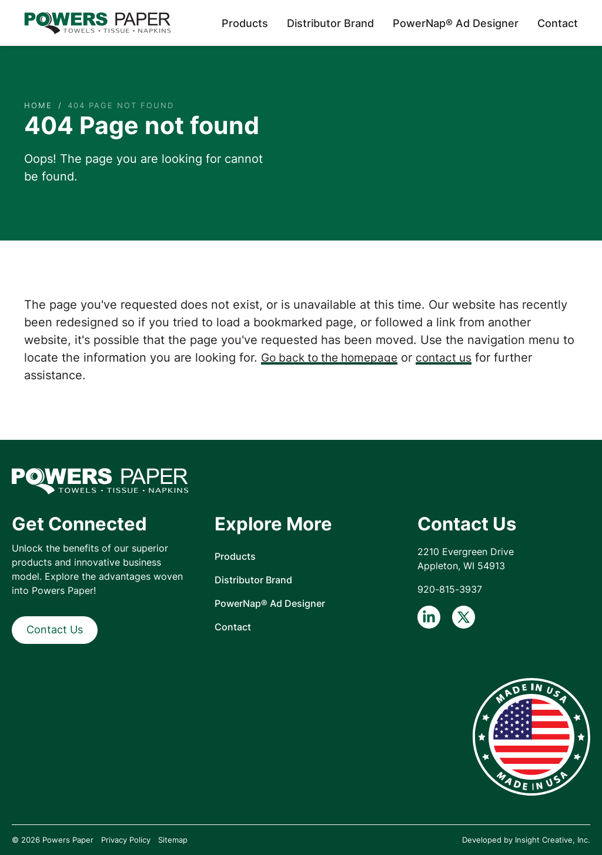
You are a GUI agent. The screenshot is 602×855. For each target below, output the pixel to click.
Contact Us (54, 629)
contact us (453, 357)
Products (245, 23)
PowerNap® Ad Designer (456, 23)
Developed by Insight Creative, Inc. (526, 840)
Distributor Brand (330, 23)
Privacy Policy (125, 840)
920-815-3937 (449, 589)
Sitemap (173, 840)
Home (38, 105)
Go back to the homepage (333, 357)
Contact (557, 23)
